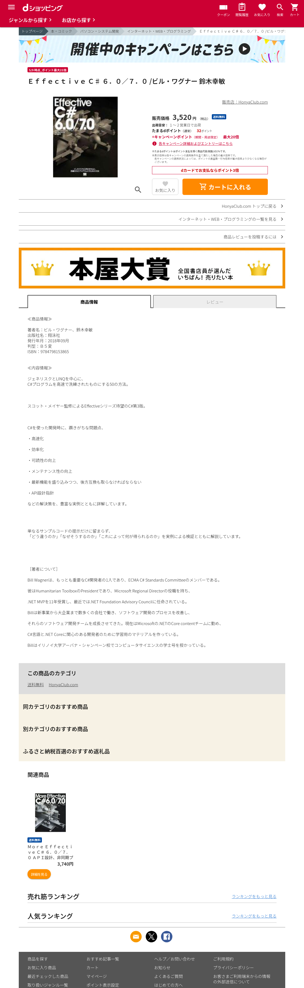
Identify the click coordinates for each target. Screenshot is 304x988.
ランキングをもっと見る (254, 896)
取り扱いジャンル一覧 (47, 985)
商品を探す (37, 959)
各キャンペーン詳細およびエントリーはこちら (196, 143)
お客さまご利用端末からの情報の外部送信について (241, 978)
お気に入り (165, 190)
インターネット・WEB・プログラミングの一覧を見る (227, 219)
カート (92, 967)
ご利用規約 (223, 959)
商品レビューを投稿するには (250, 237)
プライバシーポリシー (233, 967)
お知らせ (162, 967)
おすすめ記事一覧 (102, 959)
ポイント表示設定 (102, 985)
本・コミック (61, 31)
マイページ (96, 976)
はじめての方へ (168, 985)
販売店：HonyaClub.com (245, 102)
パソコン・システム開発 (99, 31)
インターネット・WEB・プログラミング (159, 31)
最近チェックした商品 (47, 976)
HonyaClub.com (63, 684)
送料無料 (35, 684)
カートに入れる (225, 187)
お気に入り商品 (41, 967)
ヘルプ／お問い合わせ (174, 959)
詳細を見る (39, 874)
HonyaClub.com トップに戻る (249, 206)
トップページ (32, 31)
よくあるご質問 (168, 976)
